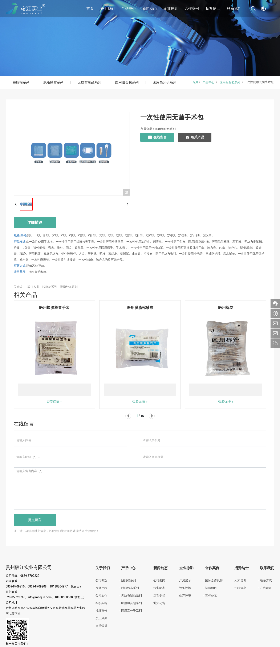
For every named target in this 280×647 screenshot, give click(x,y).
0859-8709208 (37, 586)
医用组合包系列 (127, 82)
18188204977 (58, 586)
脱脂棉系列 (21, 82)
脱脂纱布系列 (53, 82)
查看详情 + (54, 402)
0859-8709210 (15, 586)
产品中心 (208, 82)
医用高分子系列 (164, 82)
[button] (128, 416)
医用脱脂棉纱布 (140, 307)
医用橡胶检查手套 (54, 307)
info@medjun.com (40, 597)
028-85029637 (15, 597)
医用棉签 (225, 307)
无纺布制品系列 (89, 82)
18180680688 (63, 597)
